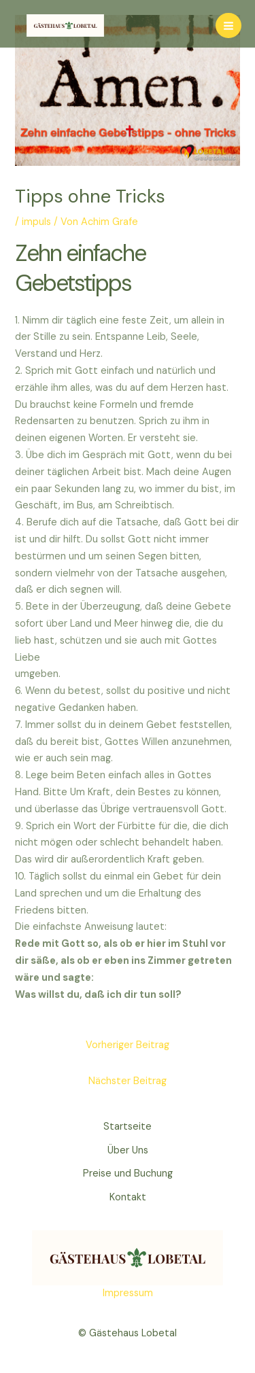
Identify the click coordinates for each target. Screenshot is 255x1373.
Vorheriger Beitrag (127, 1045)
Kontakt (127, 1197)
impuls (36, 221)
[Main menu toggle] (228, 26)
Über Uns (127, 1150)
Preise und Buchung (128, 1173)
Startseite (127, 1126)
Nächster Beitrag (127, 1081)
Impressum (128, 1293)
